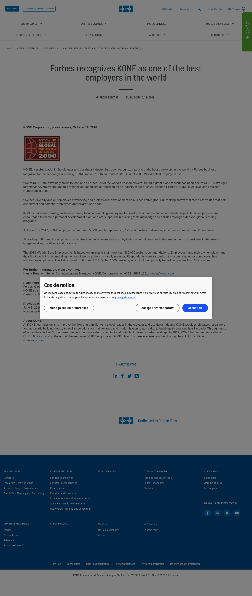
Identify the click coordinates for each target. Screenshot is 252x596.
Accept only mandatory (157, 308)
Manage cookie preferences (69, 308)
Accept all (195, 308)
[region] (126, 298)
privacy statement (125, 297)
